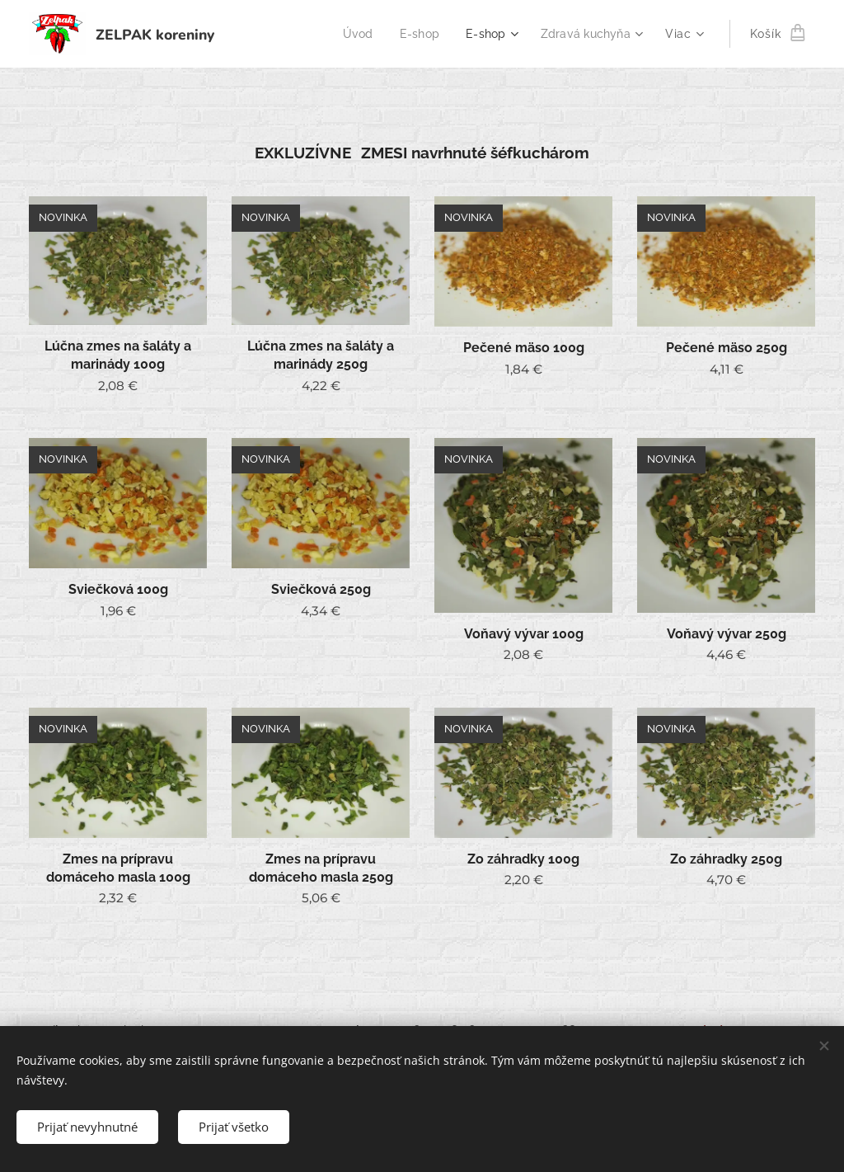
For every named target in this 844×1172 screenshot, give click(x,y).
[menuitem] (352, 33)
